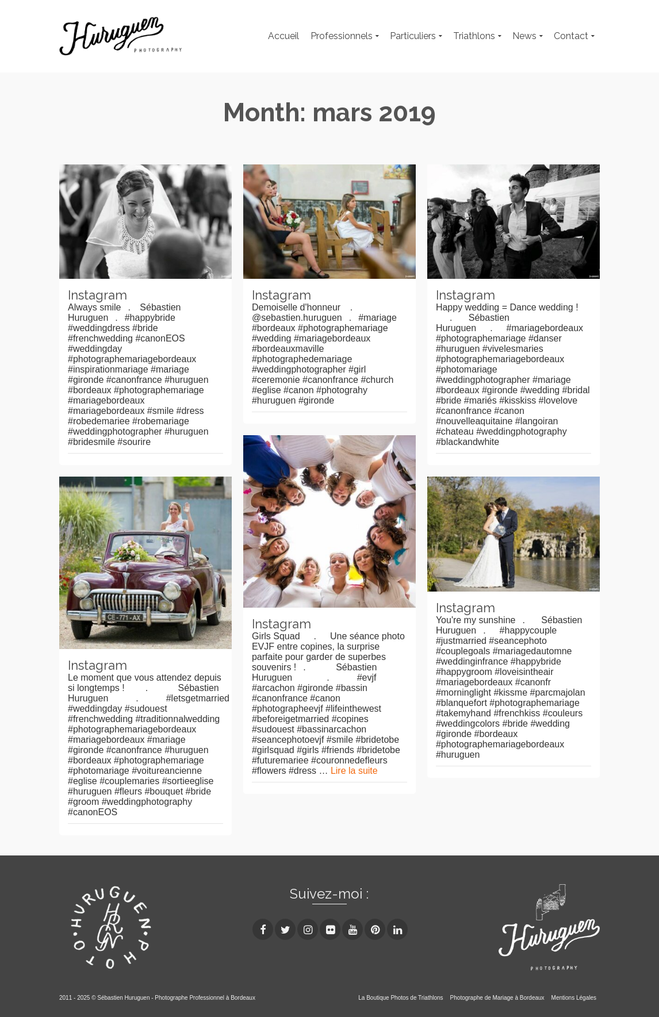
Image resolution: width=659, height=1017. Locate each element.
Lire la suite (354, 771)
